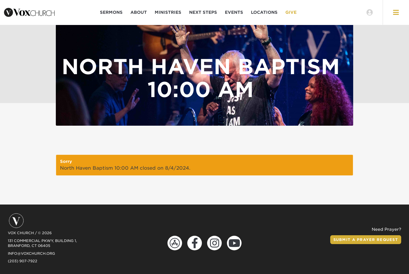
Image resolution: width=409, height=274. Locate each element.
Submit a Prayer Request (365, 240)
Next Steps (203, 12)
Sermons (111, 12)
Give (291, 12)
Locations (264, 12)
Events (234, 12)
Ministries (168, 12)
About (138, 12)
